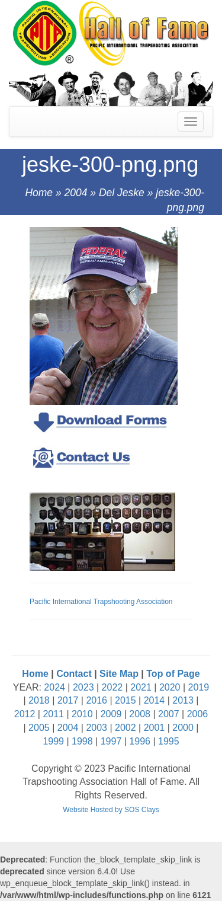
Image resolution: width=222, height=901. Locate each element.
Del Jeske (121, 193)
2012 (25, 714)
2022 (112, 687)
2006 (197, 714)
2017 (68, 700)
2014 (154, 700)
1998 (82, 741)
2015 (125, 700)
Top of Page (173, 674)
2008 (139, 714)
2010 (82, 714)
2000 (183, 728)
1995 (168, 741)
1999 (53, 741)
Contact (74, 674)
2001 (154, 728)
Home (39, 193)
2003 (96, 728)
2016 (96, 700)
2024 (54, 687)
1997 (111, 741)
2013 (183, 700)
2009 (111, 714)
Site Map (119, 674)
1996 (139, 741)
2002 (125, 728)
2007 (168, 714)
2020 (170, 687)
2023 (83, 687)
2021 (141, 687)
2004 (76, 193)
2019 (199, 687)
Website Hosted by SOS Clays (111, 810)
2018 (39, 700)
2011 (53, 714)
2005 (39, 728)
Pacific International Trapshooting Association (101, 602)
